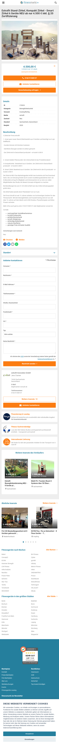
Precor (33, 576)
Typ (4, 330)
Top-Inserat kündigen (38, 684)
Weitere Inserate (49, 503)
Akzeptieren (29, 734)
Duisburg (34, 610)
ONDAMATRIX (36, 572)
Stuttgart (5, 631)
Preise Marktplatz (7, 675)
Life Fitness (5, 566)
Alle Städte (51, 596)
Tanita (4, 585)
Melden (20, 239)
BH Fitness (34, 554)
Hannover (5, 619)
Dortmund (34, 607)
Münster (4, 628)
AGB (22, 356)
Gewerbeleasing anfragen (28, 90)
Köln (3, 622)
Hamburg (34, 616)
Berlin (3, 601)
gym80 (33, 560)
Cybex (33, 557)
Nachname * (7, 275)
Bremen (4, 607)
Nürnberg (34, 628)
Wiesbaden (5, 634)
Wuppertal (34, 634)
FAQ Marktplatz (7, 678)
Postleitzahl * (7, 312)
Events (4, 687)
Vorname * (6, 266)
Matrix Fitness (36, 566)
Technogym (35, 585)
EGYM (4, 560)
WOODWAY (5, 591)
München (34, 625)
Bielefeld (34, 601)
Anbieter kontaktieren (29, 84)
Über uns (5, 681)
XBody (33, 591)
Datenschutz (35, 678)
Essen (33, 613)
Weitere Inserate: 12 (29, 399)
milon (33, 569)
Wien (32, 631)
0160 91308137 (29, 78)
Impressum (35, 672)
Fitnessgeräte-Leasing (9, 690)
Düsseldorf (5, 613)
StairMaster (35, 579)
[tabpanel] (15, 522)
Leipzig (33, 622)
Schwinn (4, 579)
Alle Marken (51, 550)
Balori (3, 554)
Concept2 (5, 557)
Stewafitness (35, 582)
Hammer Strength (8, 563)
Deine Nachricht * (9, 341)
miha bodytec (6, 569)
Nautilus (4, 572)
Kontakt (4, 672)
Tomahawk (5, 588)
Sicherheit (34, 681)
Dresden (4, 610)
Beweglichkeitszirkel (26, 108)
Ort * (4, 321)
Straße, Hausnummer (10, 303)
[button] (55, 3)
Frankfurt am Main (8, 616)
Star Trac (5, 582)
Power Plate (6, 576)
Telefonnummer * (9, 293)
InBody (33, 563)
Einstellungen (29, 739)
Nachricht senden (28, 364)
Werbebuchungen (7, 684)
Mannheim (5, 625)
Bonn (33, 604)
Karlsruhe (34, 619)
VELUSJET (34, 588)
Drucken (8, 239)
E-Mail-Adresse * (9, 284)
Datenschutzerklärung (45, 359)
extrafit (22, 115)
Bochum (4, 604)
